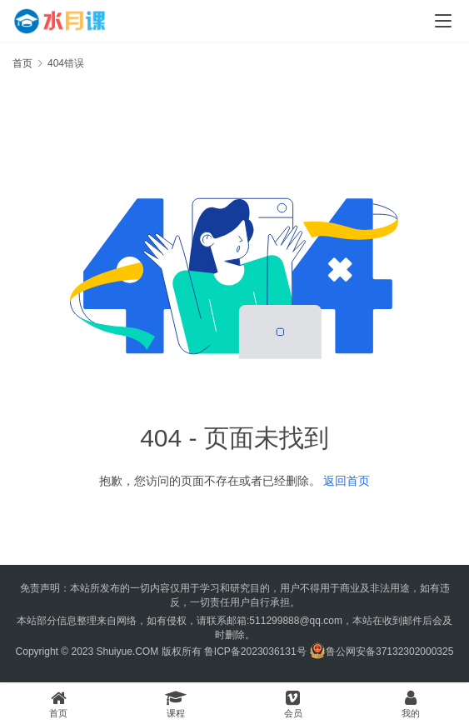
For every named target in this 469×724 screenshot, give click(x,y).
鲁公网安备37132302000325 (389, 651)
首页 (22, 63)
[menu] (443, 21)
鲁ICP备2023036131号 (255, 651)
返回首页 (346, 480)
